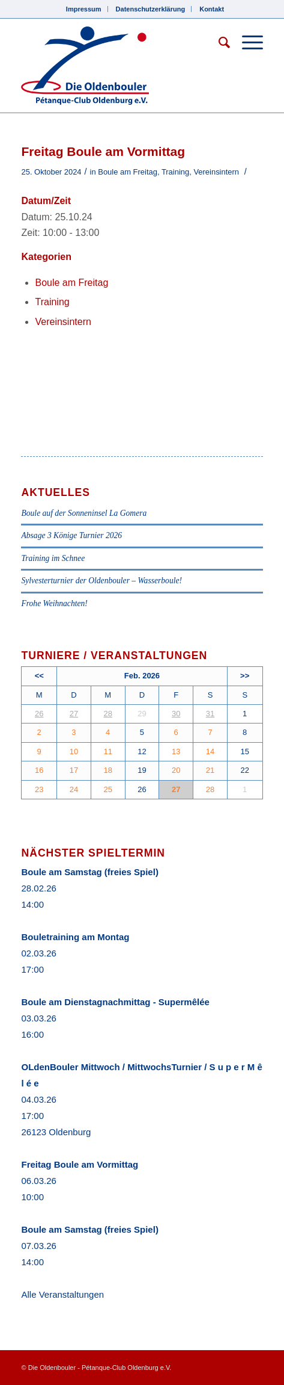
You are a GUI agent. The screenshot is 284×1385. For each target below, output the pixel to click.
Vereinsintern (216, 171)
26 (39, 713)
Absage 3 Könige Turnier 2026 (71, 535)
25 (107, 789)
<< (39, 675)
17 (74, 770)
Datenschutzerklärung (151, 9)
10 (74, 751)
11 (107, 751)
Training (175, 171)
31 (210, 713)
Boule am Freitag (127, 171)
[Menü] (246, 43)
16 (39, 770)
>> (244, 675)
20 (176, 770)
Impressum (83, 9)
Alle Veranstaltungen (62, 1294)
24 (74, 789)
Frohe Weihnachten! (54, 603)
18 (107, 770)
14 (210, 751)
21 (210, 770)
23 (39, 789)
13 (176, 751)
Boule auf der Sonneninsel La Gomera (84, 513)
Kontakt (211, 9)
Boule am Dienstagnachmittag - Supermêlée (115, 1002)
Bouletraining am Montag (75, 937)
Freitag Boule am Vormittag (79, 1164)
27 (74, 713)
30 (176, 713)
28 (107, 713)
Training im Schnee (53, 558)
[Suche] (218, 43)
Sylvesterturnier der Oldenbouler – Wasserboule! (101, 580)
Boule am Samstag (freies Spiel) (89, 872)
